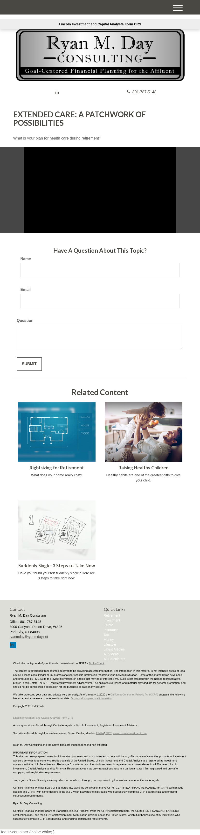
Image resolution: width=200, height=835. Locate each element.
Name (26, 259)
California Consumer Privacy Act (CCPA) (134, 694)
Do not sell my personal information (91, 698)
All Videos (111, 654)
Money (109, 640)
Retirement (112, 615)
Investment (112, 620)
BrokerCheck (96, 663)
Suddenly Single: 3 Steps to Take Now (56, 565)
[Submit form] (29, 364)
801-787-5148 (142, 92)
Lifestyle (110, 644)
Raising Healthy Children (143, 467)
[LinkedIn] (57, 92)
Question (25, 320)
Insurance (111, 630)
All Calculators (114, 659)
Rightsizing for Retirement (57, 467)
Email (26, 290)
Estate (108, 625)
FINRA (100, 733)
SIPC (108, 733)
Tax (106, 635)
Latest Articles (114, 649)
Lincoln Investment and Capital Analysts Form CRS (100, 24)
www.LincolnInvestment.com (130, 733)
